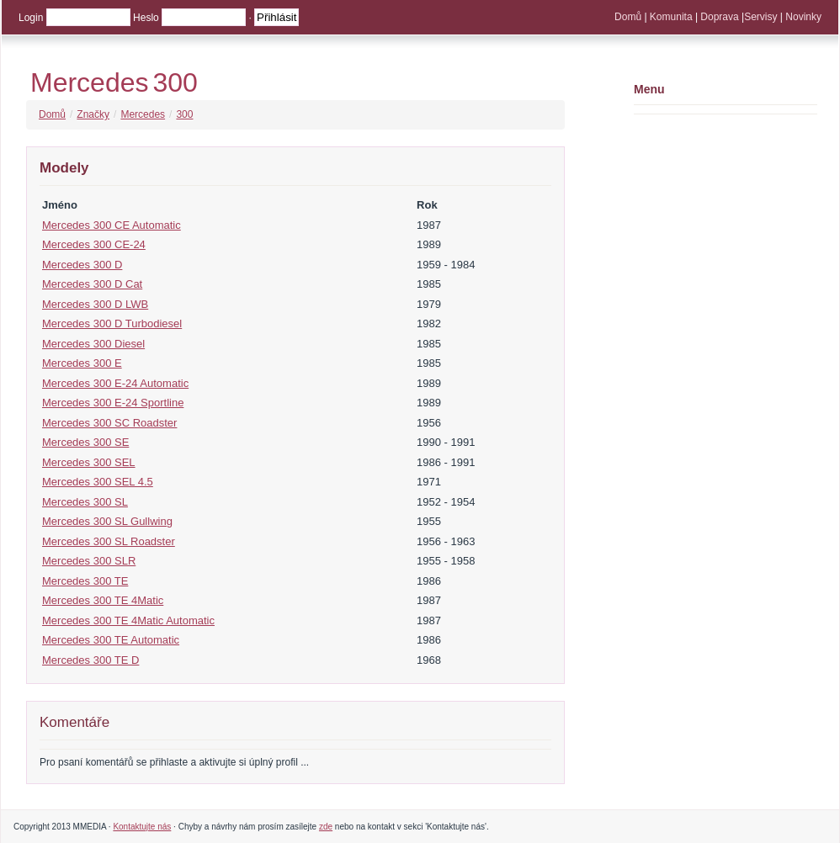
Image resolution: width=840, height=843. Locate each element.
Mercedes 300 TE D (90, 660)
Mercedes (89, 82)
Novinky (803, 17)
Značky (93, 114)
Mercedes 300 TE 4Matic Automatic (128, 620)
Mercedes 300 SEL (89, 462)
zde (325, 826)
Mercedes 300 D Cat (92, 284)
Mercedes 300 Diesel (93, 343)
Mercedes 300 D (82, 264)
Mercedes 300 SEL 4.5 (97, 481)
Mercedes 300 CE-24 (94, 244)
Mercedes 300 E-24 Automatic (115, 383)
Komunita (671, 17)
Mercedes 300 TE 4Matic (102, 600)
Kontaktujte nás (142, 826)
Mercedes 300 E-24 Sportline (112, 402)
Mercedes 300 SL (85, 502)
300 (175, 82)
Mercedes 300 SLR (89, 560)
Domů (627, 17)
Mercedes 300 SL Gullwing (107, 521)
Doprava (719, 17)
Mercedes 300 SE (85, 442)
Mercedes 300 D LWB (95, 304)
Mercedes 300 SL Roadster (108, 541)
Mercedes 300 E (82, 363)
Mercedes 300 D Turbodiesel (112, 323)
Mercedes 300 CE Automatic (111, 225)
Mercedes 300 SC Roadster (109, 422)
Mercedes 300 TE (85, 581)
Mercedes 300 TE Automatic (110, 640)
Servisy (760, 17)
